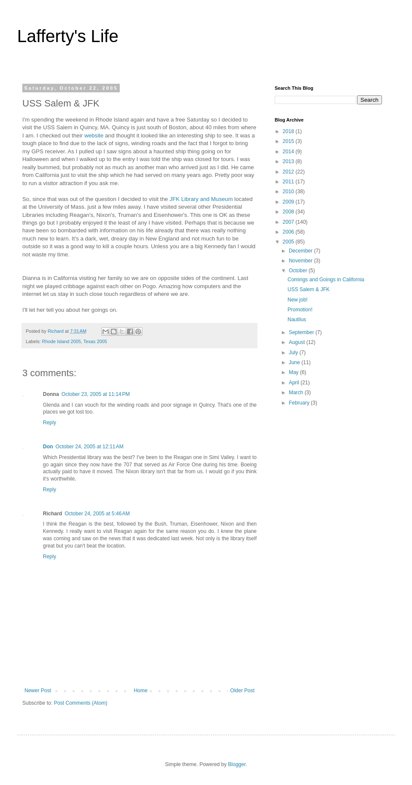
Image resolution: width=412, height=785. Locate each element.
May (294, 372)
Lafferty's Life (67, 36)
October (299, 271)
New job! (298, 300)
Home (141, 691)
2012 (289, 172)
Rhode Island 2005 (61, 341)
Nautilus (297, 319)
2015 (289, 141)
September (302, 332)
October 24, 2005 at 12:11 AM (89, 447)
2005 (289, 242)
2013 (289, 161)
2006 (289, 232)
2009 (289, 202)
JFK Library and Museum (202, 199)
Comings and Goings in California (326, 280)
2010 (289, 192)
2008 (289, 212)
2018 (289, 131)
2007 (289, 222)
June (295, 362)
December (301, 251)
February (300, 403)
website (93, 135)
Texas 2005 (95, 341)
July (294, 353)
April (294, 383)
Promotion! (300, 310)
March (297, 392)
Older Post (242, 691)
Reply (49, 423)
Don (48, 447)
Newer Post (37, 691)
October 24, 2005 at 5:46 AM (97, 514)
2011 (289, 182)
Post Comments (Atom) (80, 703)
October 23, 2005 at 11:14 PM (95, 394)
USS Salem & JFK (309, 289)
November (301, 261)
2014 (289, 152)
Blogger (236, 764)
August (297, 342)
